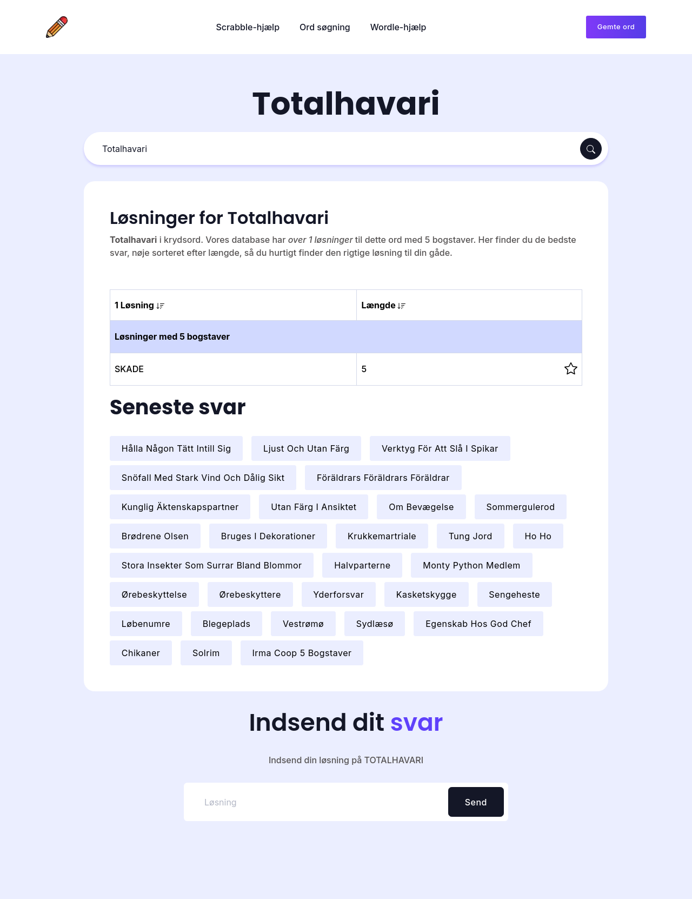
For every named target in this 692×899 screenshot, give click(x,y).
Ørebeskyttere (250, 594)
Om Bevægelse (421, 506)
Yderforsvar (338, 594)
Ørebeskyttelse (154, 594)
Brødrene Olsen (155, 536)
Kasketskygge (426, 594)
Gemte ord (616, 26)
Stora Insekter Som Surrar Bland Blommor (212, 565)
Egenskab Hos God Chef (478, 623)
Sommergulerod (520, 506)
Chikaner (141, 652)
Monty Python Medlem (472, 565)
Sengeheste (514, 594)
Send (476, 802)
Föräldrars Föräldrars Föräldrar (383, 477)
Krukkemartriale (382, 536)
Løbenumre (146, 623)
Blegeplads (227, 623)
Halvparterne (362, 565)
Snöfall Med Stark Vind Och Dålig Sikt (203, 477)
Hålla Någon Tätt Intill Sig (176, 448)
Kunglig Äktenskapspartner (180, 506)
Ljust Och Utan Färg (306, 448)
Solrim (206, 652)
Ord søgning (325, 27)
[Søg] (333, 149)
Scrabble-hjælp (248, 27)
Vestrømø (303, 623)
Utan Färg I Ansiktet (313, 506)
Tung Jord (471, 536)
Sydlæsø (375, 623)
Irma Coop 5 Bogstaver (301, 652)
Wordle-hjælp (398, 27)
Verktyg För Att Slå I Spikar (440, 448)
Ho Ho (537, 536)
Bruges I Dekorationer (268, 536)
